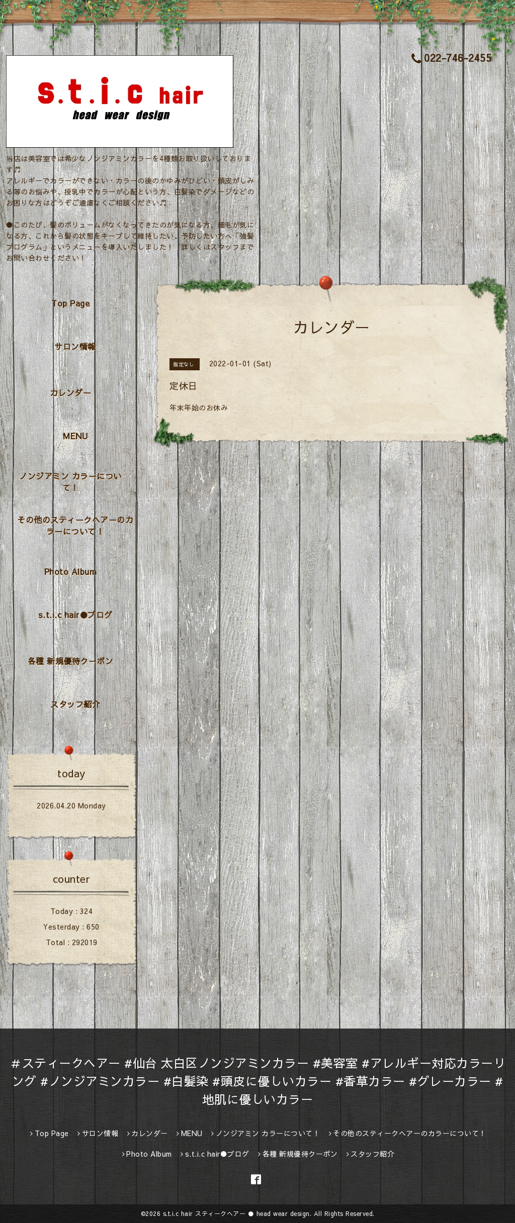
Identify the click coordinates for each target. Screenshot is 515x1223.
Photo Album (70, 571)
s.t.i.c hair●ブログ (75, 614)
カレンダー (71, 392)
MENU (75, 435)
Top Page (70, 303)
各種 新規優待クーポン (71, 660)
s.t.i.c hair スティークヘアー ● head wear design (236, 1213)
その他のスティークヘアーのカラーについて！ (75, 525)
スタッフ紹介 (75, 703)
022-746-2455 (451, 57)
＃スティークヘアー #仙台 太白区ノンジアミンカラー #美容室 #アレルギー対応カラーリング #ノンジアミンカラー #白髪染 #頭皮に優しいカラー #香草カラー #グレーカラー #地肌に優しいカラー (257, 1080)
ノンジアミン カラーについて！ (70, 481)
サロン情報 (75, 346)
